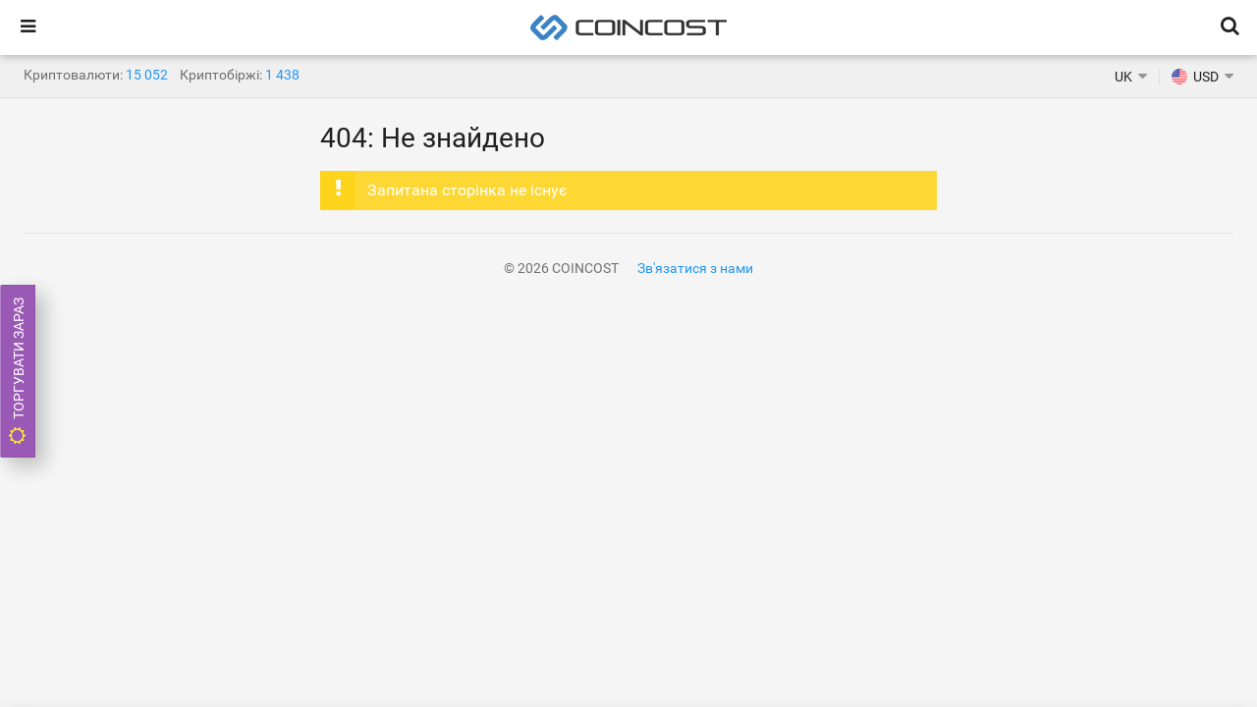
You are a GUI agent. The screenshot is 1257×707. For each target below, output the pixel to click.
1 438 (282, 74)
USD (1195, 76)
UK (1123, 76)
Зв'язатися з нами (695, 268)
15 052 (147, 74)
